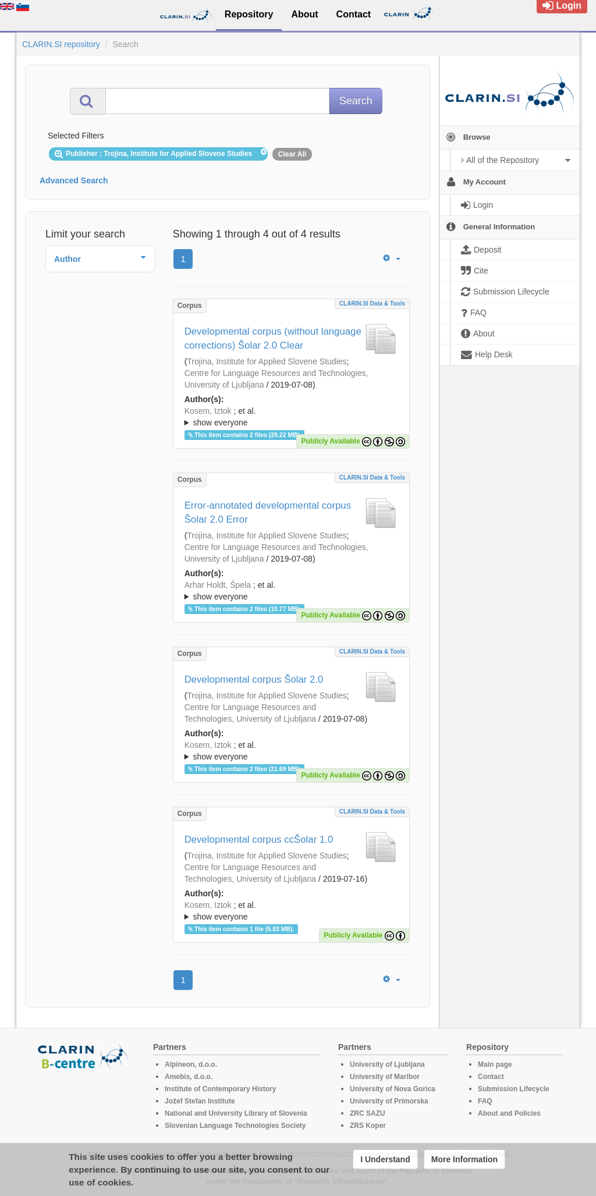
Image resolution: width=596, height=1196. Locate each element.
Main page (495, 1064)
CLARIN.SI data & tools (372, 303)
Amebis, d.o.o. (188, 1077)
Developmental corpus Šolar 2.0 (254, 679)
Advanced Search (74, 180)
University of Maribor (385, 1077)
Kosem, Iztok (208, 411)
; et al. (291, 417)
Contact (491, 1077)
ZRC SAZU (367, 1113)
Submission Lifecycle (513, 1089)
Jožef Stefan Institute (200, 1101)
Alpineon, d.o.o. (191, 1064)
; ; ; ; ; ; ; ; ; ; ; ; (291, 750)
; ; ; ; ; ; (291, 910)
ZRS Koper (368, 1126)
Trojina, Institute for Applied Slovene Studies (266, 361)
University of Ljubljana (387, 1064)
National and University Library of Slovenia (236, 1113)
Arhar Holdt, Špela (218, 585)
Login (561, 5)
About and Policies (509, 1113)
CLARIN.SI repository (61, 44)
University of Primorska (389, 1101)
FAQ (485, 1101)
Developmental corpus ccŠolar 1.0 (259, 839)
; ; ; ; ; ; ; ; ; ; (291, 416)
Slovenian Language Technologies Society (235, 1126)
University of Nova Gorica (392, 1089)
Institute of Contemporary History (220, 1089)
